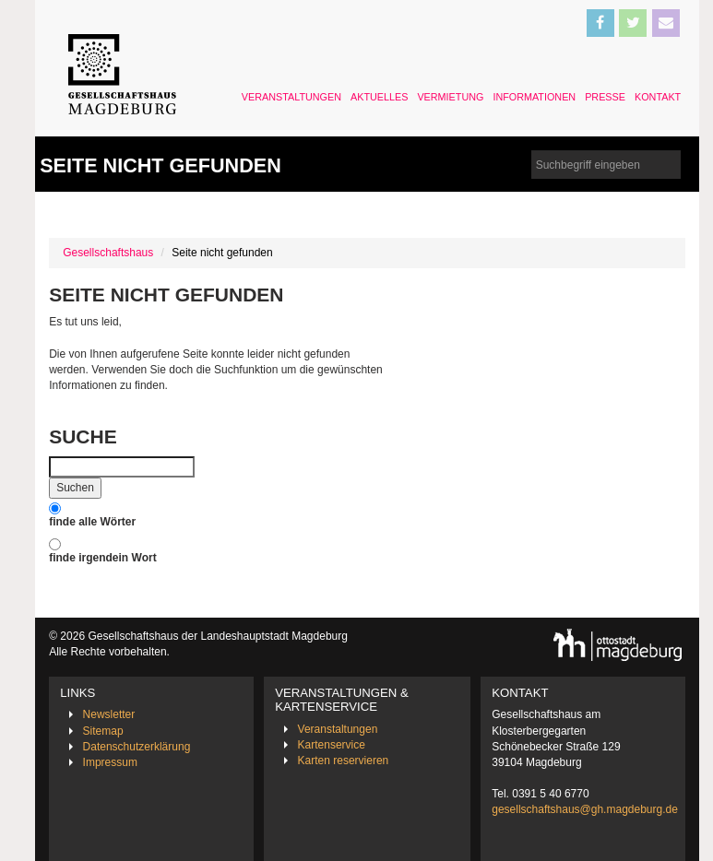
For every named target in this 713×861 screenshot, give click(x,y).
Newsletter (109, 714)
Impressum (110, 762)
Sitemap (103, 731)
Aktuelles (379, 96)
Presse (605, 96)
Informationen (534, 96)
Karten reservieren (343, 760)
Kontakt (658, 96)
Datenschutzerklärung (137, 746)
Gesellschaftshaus (108, 252)
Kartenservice (331, 744)
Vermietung (450, 96)
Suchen (75, 487)
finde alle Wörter (92, 521)
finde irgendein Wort (102, 557)
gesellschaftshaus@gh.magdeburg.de (585, 809)
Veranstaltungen (291, 96)
